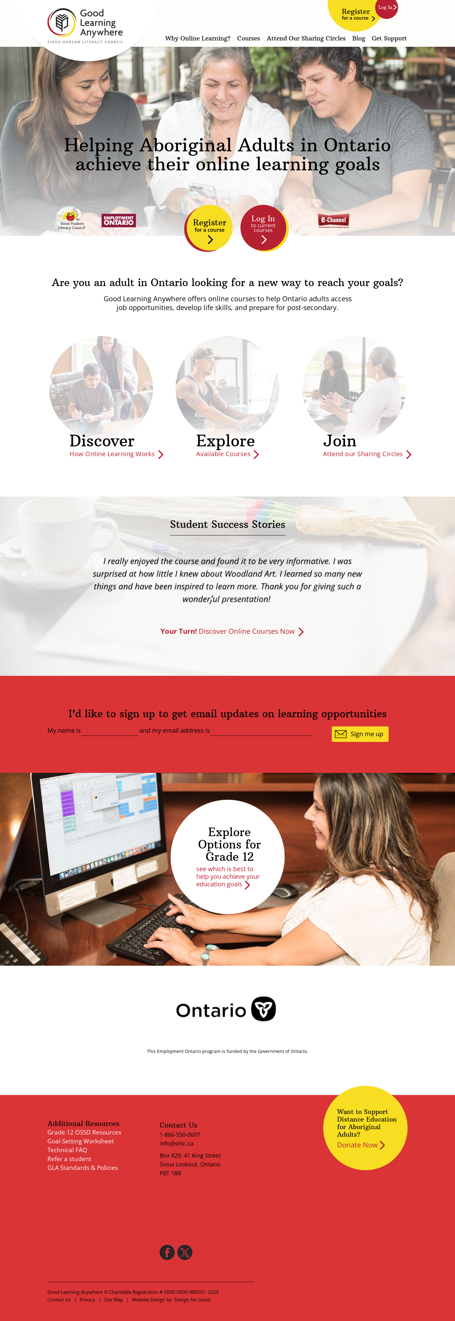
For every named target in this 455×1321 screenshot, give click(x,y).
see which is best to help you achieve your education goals (228, 876)
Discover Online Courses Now (228, 631)
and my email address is (174, 730)
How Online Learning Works (112, 454)
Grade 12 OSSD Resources (84, 1132)
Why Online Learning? (198, 39)
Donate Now (357, 1144)
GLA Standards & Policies (82, 1168)
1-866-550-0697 (180, 1134)
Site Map (113, 1299)
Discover (102, 441)
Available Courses (223, 454)
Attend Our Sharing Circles (306, 39)
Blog (358, 39)
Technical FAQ (67, 1150)
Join (339, 441)
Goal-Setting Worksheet (80, 1141)
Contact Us (59, 1299)
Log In (263, 224)
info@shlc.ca (176, 1143)
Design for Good (192, 1299)
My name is (64, 730)
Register (356, 14)
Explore (225, 441)
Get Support (389, 39)
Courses (248, 39)
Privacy (87, 1299)
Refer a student (69, 1159)
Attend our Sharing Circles (363, 454)
